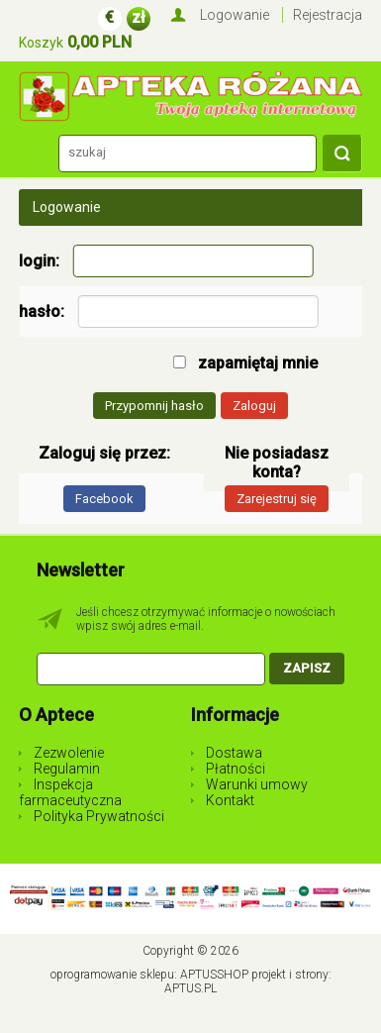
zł (138, 17)
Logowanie (234, 15)
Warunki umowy (257, 784)
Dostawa (234, 753)
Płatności (235, 768)
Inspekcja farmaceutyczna (70, 792)
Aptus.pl (190, 988)
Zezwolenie (69, 753)
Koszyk (41, 43)
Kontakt (230, 800)
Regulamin (67, 768)
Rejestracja (327, 15)
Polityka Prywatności (99, 816)
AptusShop (214, 974)
